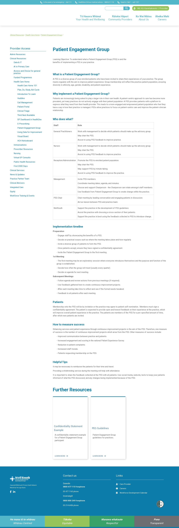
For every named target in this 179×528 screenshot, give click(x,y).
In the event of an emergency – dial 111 (55, 2)
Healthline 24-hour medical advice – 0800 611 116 (94, 2)
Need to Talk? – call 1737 (128, 2)
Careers (121, 489)
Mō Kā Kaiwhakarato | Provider (151, 9)
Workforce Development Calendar (131, 493)
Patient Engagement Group (51, 36)
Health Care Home (32, 36)
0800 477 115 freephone (74, 488)
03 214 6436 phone (71, 506)
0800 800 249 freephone (74, 502)
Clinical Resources (17, 36)
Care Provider (123, 485)
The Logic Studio (20, 488)
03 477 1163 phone (71, 493)
